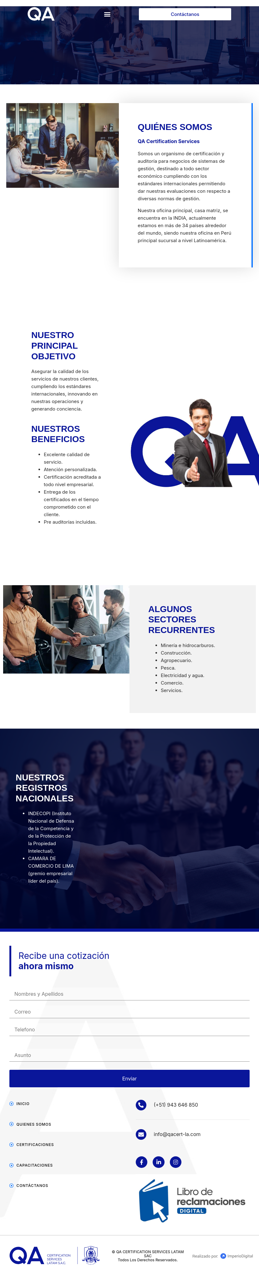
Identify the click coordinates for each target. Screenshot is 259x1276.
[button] (107, 14)
